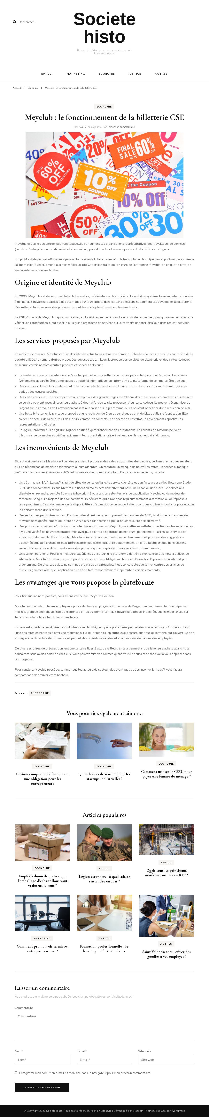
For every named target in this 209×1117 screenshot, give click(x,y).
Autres (161, 74)
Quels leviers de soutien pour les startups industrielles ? (104, 776)
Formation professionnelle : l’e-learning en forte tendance (104, 948)
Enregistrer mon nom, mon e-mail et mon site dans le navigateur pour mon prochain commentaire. (85, 1073)
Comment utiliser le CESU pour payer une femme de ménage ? (166, 774)
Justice (135, 74)
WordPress (178, 1111)
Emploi (47, 74)
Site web (144, 1051)
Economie (107, 74)
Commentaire (24, 1008)
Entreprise (40, 693)
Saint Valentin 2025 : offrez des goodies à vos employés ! (166, 954)
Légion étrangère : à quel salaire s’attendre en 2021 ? (104, 879)
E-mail (82, 1051)
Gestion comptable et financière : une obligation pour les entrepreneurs (42, 779)
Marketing (76, 74)
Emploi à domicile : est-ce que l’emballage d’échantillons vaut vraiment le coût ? (42, 881)
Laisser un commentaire (121, 127)
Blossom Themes (143, 1111)
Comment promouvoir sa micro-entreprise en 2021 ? (42, 948)
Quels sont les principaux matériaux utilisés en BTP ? (166, 873)
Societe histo (104, 27)
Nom (19, 1051)
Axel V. (83, 127)
